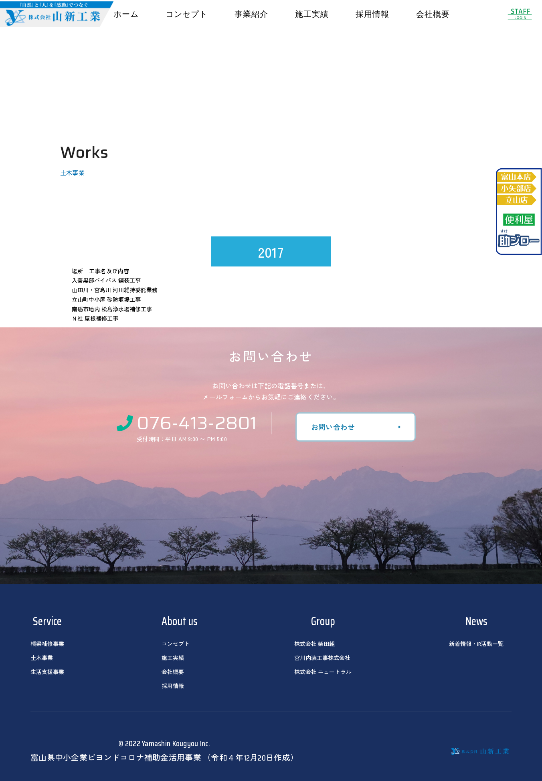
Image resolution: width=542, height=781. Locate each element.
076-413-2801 (187, 422)
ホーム (126, 14)
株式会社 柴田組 (314, 644)
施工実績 (312, 14)
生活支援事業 (47, 672)
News (476, 621)
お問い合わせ (333, 427)
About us (179, 621)
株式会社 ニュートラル (323, 672)
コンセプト (187, 14)
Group (323, 621)
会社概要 (433, 14)
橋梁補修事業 (47, 644)
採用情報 (372, 14)
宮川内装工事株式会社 (322, 658)
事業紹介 (251, 14)
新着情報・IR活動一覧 (476, 644)
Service (47, 621)
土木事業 (41, 658)
